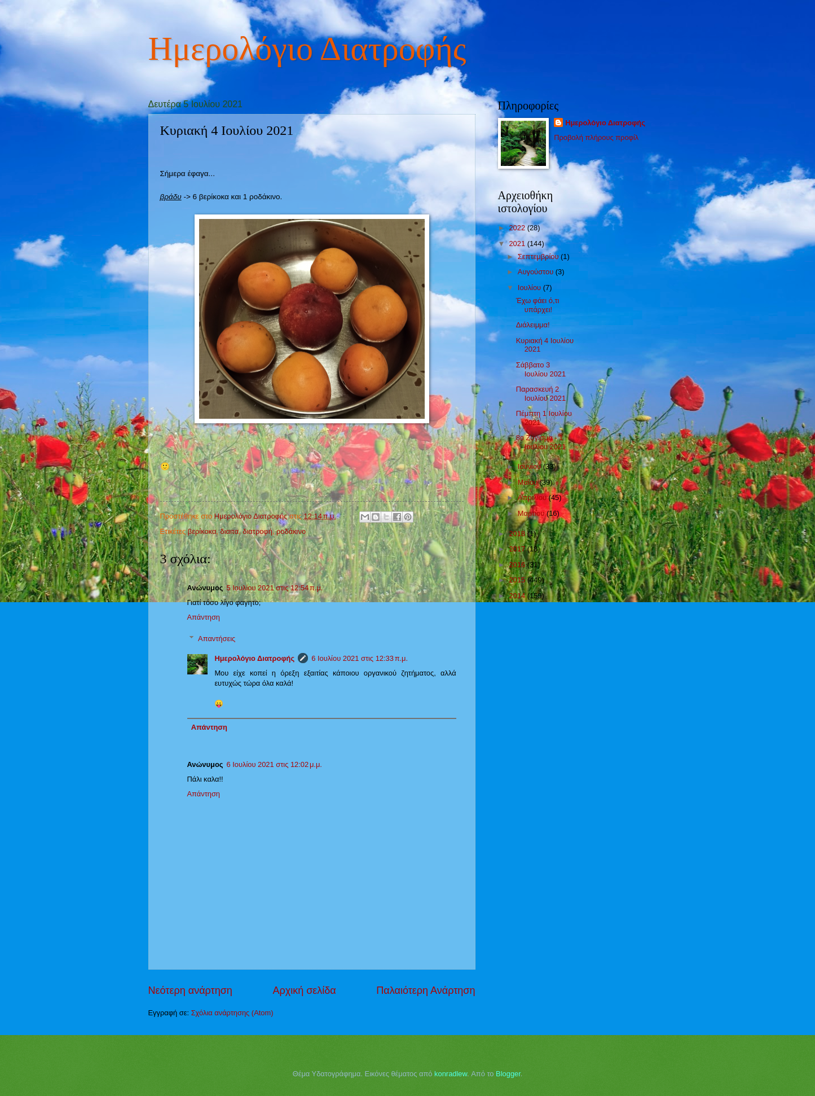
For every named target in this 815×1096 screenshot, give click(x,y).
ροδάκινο (291, 531)
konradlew (450, 1073)
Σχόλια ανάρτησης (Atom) (232, 1013)
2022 (518, 227)
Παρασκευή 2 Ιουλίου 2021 (541, 393)
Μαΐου (529, 482)
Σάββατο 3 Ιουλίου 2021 (541, 369)
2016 (518, 564)
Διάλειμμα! (533, 325)
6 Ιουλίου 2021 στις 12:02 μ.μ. (273, 764)
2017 (518, 549)
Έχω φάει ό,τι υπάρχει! (538, 304)
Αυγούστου (537, 272)
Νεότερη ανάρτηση (190, 990)
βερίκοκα (202, 531)
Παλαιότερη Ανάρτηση (425, 990)
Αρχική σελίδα (304, 990)
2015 (518, 580)
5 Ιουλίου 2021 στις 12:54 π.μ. (274, 588)
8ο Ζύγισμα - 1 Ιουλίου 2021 (541, 441)
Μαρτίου (532, 513)
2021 (518, 243)
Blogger (508, 1073)
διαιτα (229, 531)
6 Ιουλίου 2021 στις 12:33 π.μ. (359, 658)
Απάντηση (204, 617)
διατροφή (257, 531)
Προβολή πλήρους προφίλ (596, 137)
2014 (518, 595)
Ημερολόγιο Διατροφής (307, 48)
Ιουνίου (530, 466)
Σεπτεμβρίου (539, 256)
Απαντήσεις (216, 638)
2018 (518, 533)
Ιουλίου (530, 287)
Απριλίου (533, 497)
